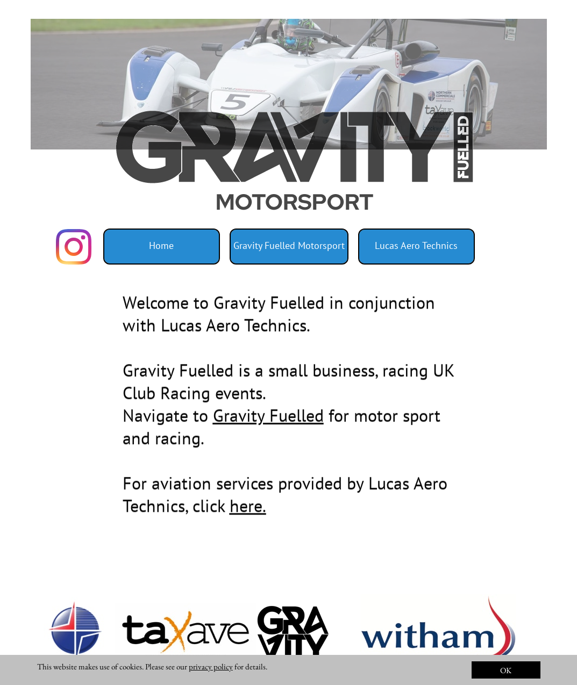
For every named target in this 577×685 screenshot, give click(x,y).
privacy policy (211, 666)
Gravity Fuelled (268, 420)
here (246, 510)
